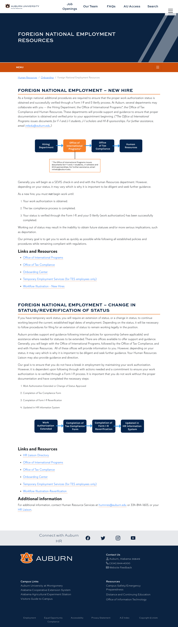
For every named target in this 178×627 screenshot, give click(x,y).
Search (152, 6)
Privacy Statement (100, 617)
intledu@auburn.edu (37, 126)
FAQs (111, 6)
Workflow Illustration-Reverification (45, 491)
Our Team (90, 6)
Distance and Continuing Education (128, 594)
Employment (29, 617)
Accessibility (77, 617)
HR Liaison (24, 510)
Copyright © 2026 (148, 617)
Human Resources (27, 77)
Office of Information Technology (126, 599)
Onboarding (47, 77)
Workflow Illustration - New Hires (44, 286)
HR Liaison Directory (36, 455)
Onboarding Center (35, 272)
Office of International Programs (43, 257)
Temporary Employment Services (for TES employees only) (60, 279)
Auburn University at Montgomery (42, 585)
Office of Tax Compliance (39, 265)
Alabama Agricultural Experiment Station (46, 594)
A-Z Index (124, 617)
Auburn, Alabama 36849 (124, 559)
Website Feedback (120, 567)
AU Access (132, 6)
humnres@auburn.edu (112, 505)
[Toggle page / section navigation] (158, 67)
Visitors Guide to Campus (37, 599)
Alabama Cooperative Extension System (45, 590)
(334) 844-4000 (119, 563)
